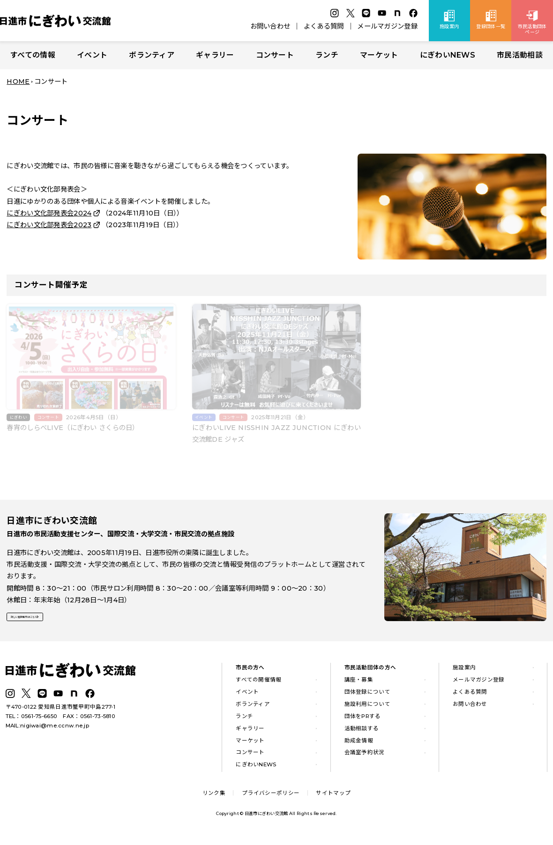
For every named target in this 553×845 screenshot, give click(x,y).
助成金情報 (358, 746)
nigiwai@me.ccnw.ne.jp (54, 731)
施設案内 (464, 673)
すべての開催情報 (258, 685)
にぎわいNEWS (447, 55)
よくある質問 (324, 26)
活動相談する (361, 734)
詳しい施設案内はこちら (50, 623)
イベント (92, 55)
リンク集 (213, 798)
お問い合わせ (270, 26)
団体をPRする (362, 722)
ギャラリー (215, 55)
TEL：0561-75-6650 (32, 722)
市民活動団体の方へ (370, 673)
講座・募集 (358, 685)
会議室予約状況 (364, 758)
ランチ (326, 55)
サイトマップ (333, 798)
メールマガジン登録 (387, 26)
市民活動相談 (520, 55)
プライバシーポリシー (270, 798)
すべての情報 (32, 55)
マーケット (379, 55)
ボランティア (151, 55)
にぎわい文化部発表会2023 (49, 225)
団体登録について (367, 697)
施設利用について (367, 709)
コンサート (275, 55)
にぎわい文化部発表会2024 (49, 213)
